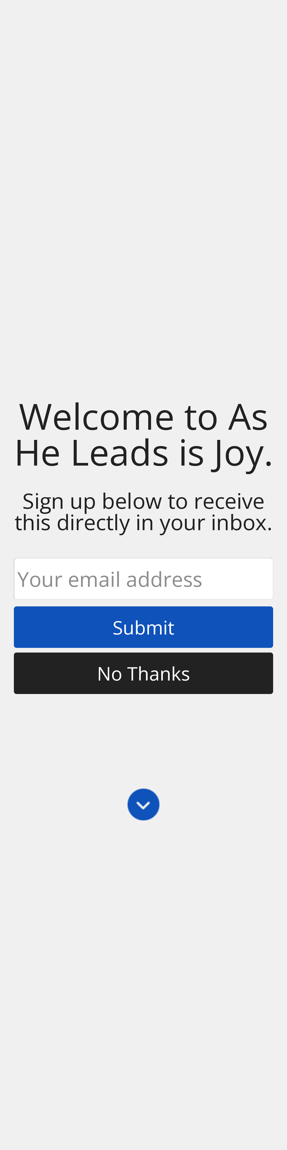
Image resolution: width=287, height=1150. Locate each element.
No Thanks (143, 673)
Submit (143, 627)
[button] (143, 434)
